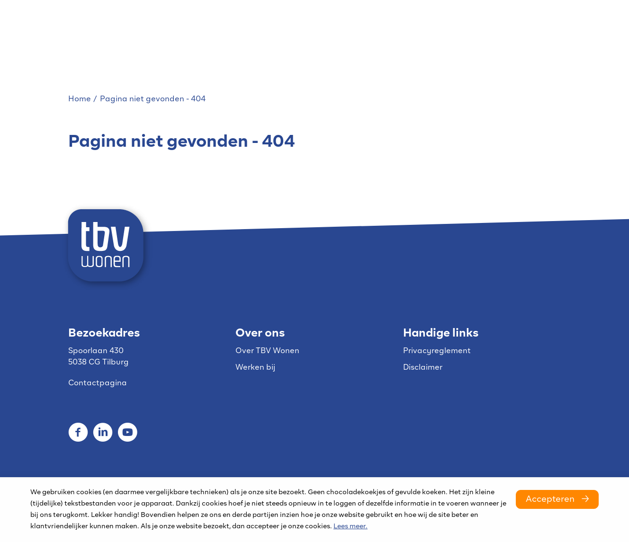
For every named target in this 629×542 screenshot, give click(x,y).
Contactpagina (97, 383)
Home (79, 99)
